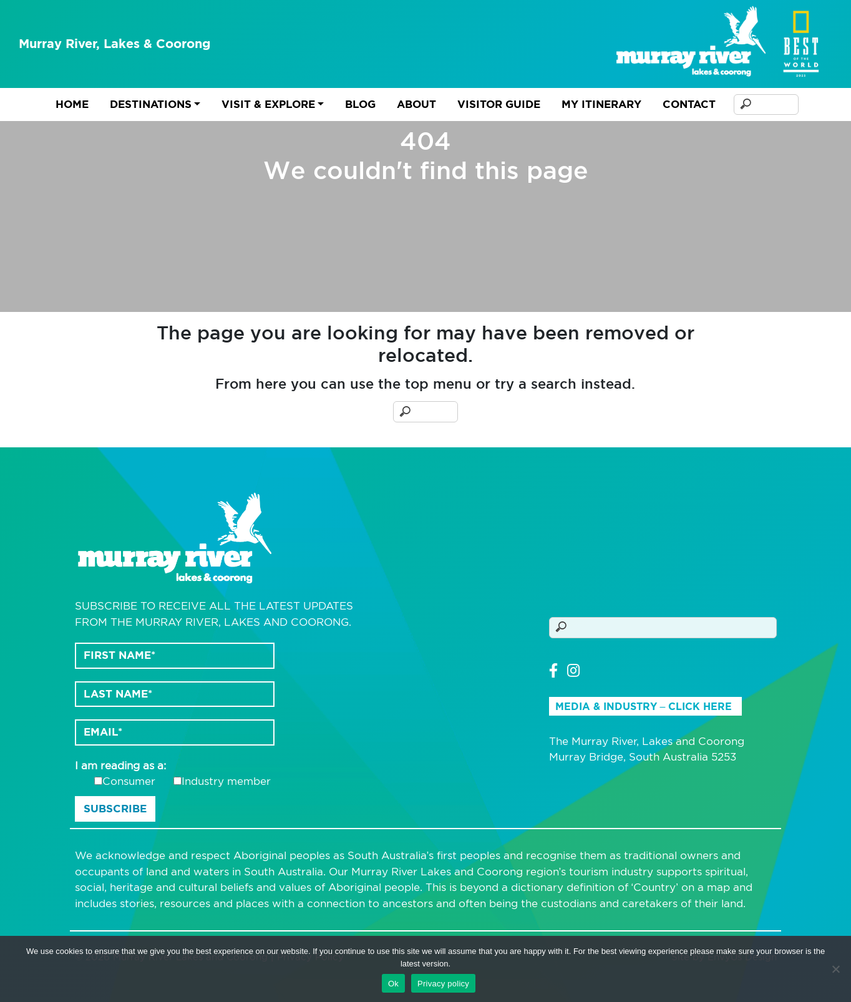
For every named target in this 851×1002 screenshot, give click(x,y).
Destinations (151, 104)
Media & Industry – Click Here (643, 707)
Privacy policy (443, 983)
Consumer (128, 781)
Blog (360, 104)
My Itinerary (601, 104)
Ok (393, 983)
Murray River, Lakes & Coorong (115, 43)
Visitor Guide (498, 104)
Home (72, 104)
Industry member (226, 781)
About (416, 104)
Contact (689, 104)
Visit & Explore (268, 104)
